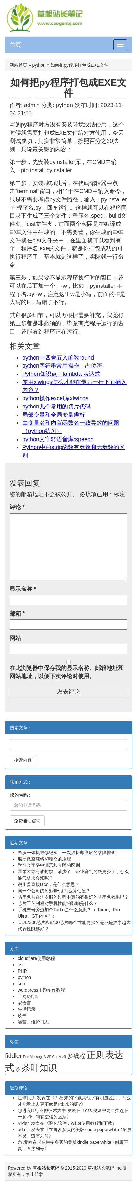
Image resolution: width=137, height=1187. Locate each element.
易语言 (24, 1002)
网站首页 (18, 65)
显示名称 (23, 589)
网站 (15, 638)
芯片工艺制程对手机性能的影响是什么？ (58, 903)
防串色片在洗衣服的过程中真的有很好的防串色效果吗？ (73, 897)
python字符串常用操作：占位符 (62, 365)
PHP (22, 971)
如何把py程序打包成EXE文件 (68, 87)
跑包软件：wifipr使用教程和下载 (81, 1123)
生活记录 (27, 1009)
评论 (17, 507)
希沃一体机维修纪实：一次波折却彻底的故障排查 (66, 852)
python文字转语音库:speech (58, 439)
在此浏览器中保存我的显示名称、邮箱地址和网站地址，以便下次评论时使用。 (67, 672)
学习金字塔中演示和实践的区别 (49, 865)
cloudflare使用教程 (36, 958)
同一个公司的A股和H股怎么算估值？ (54, 890)
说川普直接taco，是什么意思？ (48, 884)
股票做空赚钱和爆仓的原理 (44, 858)
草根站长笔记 (101, 1167)
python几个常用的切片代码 (56, 406)
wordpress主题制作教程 (41, 990)
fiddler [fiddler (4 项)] (13, 1055)
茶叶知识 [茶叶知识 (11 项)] (39, 1068)
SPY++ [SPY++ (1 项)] (52, 1057)
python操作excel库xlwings (55, 398)
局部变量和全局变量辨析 (53, 415)
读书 (22, 1015)
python (39, 65)
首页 (15, 45)
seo (21, 983)
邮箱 (17, 613)
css (21, 964)
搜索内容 (23, 760)
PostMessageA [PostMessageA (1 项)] (34, 1057)
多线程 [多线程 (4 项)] (76, 1055)
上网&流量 (28, 996)
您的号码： (21, 795)
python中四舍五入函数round (58, 357)
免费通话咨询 (27, 820)
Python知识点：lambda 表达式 (61, 374)
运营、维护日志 (33, 1021)
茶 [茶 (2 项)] (18, 1069)
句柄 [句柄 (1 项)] (62, 1057)
